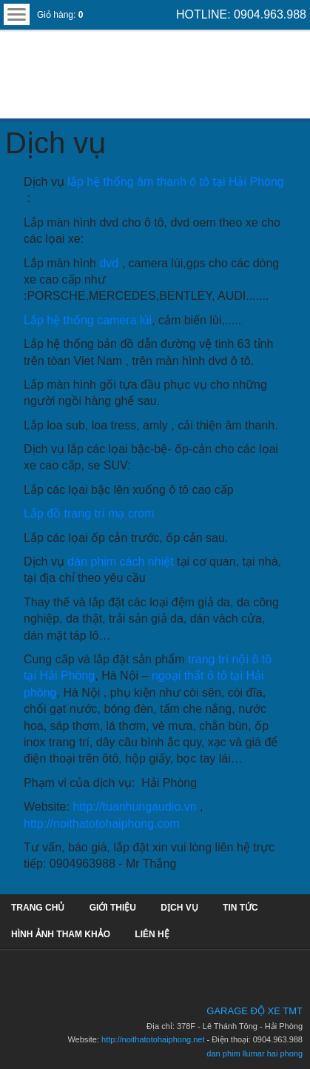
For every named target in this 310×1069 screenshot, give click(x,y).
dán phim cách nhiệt (120, 561)
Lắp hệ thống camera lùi (88, 320)
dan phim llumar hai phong (254, 1053)
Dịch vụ (56, 143)
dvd (110, 263)
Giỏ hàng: (60, 15)
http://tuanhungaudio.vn (134, 806)
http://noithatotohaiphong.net (152, 1039)
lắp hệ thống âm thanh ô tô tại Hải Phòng (175, 181)
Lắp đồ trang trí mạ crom (89, 513)
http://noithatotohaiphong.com (102, 823)
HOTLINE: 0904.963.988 (241, 14)
